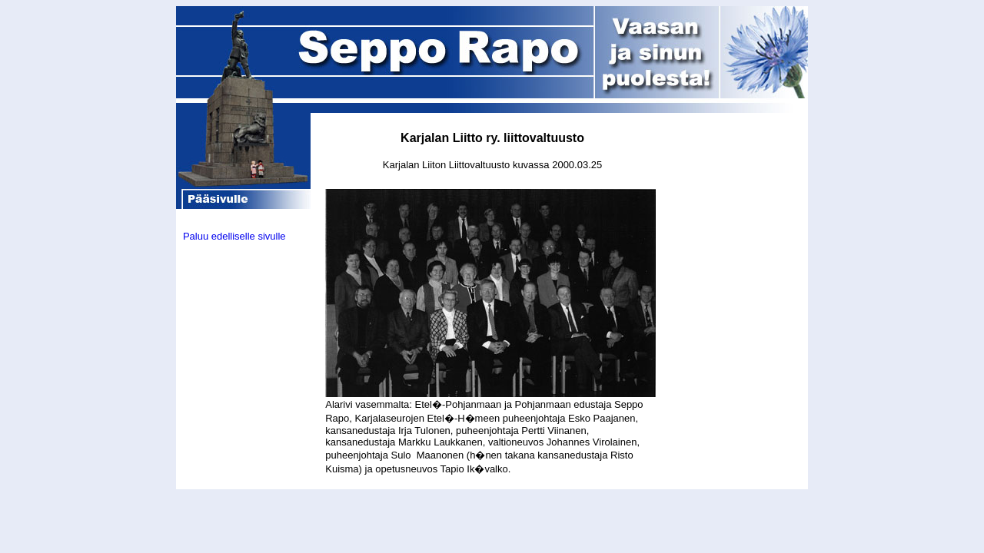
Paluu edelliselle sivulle (234, 236)
